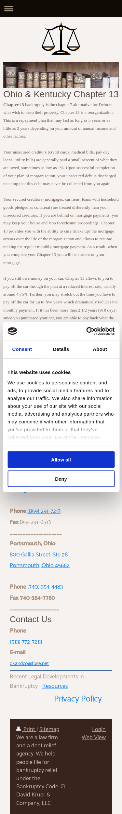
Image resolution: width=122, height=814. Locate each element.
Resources (55, 686)
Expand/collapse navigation (61, 9)
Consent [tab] (22, 349)
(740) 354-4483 (45, 587)
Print (26, 729)
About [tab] (100, 349)
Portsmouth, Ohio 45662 (40, 565)
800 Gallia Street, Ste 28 (39, 555)
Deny (61, 478)
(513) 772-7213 (26, 642)
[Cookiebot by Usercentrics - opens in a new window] (87, 331)
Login (99, 729)
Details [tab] (61, 349)
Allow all (61, 459)
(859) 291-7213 (44, 511)
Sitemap (49, 729)
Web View (94, 737)
